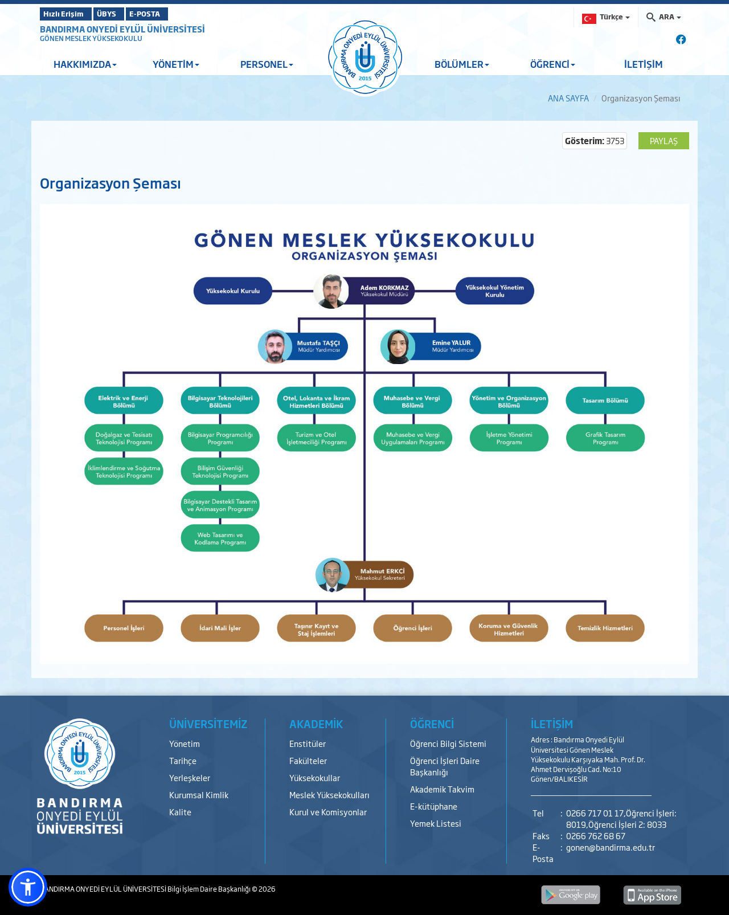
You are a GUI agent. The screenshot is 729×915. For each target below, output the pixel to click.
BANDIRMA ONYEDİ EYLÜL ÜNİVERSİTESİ (122, 29)
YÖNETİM (176, 64)
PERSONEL (266, 64)
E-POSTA (176, 14)
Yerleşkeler (189, 777)
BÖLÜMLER (462, 64)
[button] (27, 887)
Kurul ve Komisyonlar (328, 812)
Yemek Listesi (435, 823)
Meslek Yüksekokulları (329, 794)
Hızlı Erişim (68, 14)
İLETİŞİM (643, 64)
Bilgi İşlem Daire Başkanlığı (209, 889)
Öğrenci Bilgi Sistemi (448, 743)
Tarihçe (182, 760)
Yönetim (184, 743)
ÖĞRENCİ (552, 64)
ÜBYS (123, 14)
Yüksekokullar (314, 777)
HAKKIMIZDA (85, 64)
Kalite (180, 812)
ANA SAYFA (568, 98)
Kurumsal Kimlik (198, 794)
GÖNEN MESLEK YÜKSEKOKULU (91, 38)
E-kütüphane (433, 806)
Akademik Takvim (442, 789)
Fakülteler (308, 760)
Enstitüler (307, 743)
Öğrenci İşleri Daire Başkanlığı (445, 766)
